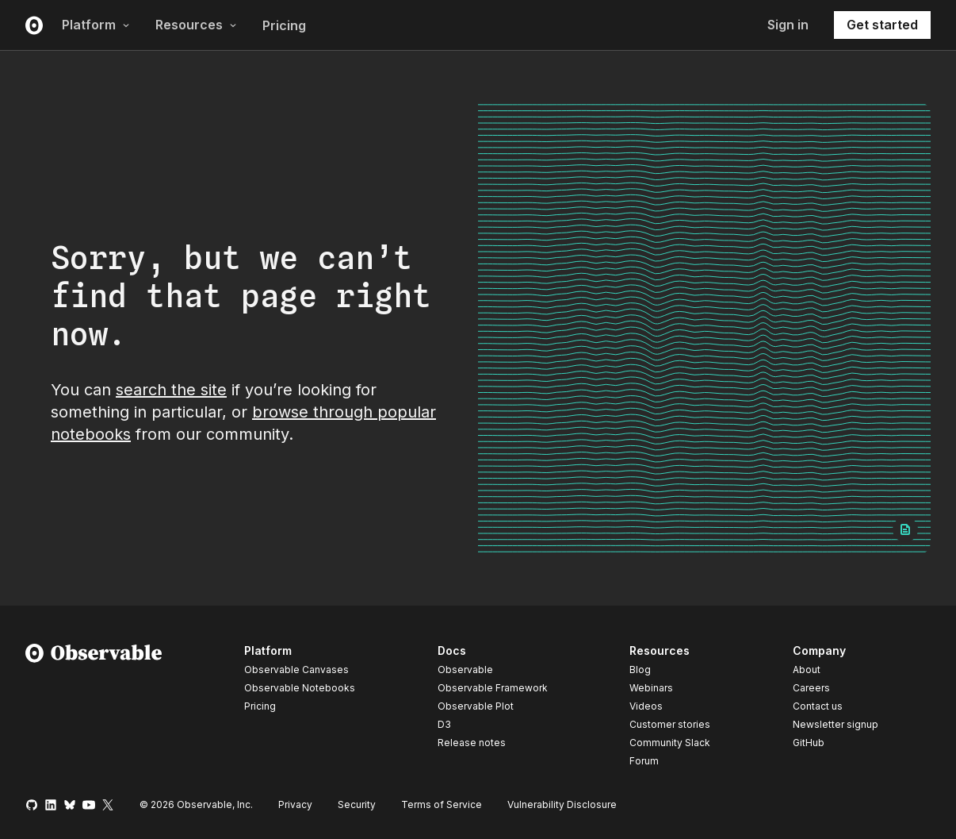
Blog (640, 669)
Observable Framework (493, 688)
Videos (646, 706)
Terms (441, 804)
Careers (811, 688)
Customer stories (669, 724)
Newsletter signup (835, 724)
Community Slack (669, 743)
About (806, 669)
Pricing (284, 25)
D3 (444, 724)
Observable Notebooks (299, 688)
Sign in (788, 25)
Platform (96, 25)
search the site (171, 389)
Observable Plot (476, 706)
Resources (196, 25)
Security (357, 804)
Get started (882, 25)
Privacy (295, 804)
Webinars (651, 688)
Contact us (818, 706)
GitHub (808, 743)
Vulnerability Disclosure (562, 804)
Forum (644, 761)
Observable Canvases (296, 669)
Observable (465, 669)
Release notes (472, 743)
